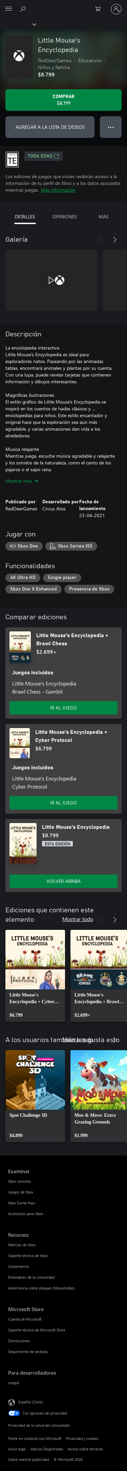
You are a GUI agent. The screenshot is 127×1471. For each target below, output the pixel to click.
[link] (35, 976)
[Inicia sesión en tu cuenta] (116, 9)
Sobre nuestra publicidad (28, 1459)
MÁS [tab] (103, 216)
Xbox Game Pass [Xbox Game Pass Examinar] (21, 1203)
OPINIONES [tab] (64, 216)
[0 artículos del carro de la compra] (100, 9)
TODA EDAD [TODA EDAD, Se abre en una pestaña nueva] (43, 156)
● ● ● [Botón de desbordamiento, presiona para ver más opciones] (111, 127)
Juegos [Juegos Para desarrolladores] (13, 1382)
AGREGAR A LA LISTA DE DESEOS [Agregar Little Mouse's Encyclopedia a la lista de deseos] (50, 127)
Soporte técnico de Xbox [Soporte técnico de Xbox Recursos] (28, 1255)
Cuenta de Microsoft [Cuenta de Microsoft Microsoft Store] (25, 1319)
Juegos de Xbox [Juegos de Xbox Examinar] (20, 1192)
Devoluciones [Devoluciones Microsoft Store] (19, 1341)
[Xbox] (17, 24)
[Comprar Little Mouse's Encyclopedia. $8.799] (63, 100)
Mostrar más (22, 481)
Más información (58, 190)
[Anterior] (101, 239)
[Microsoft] (63, 5)
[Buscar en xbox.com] (23, 8)
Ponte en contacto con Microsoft (34, 1438)
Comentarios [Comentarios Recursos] (18, 1266)
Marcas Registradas (46, 1449)
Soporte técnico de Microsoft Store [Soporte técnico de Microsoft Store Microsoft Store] (36, 1330)
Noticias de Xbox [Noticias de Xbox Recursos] (22, 1245)
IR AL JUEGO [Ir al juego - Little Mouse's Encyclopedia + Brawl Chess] (63, 707)
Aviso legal (17, 1449)
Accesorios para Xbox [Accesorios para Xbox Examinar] (25, 1213)
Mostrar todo (77, 918)
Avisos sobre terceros (85, 1449)
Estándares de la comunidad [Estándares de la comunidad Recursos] (31, 1277)
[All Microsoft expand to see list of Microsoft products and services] (8, 9)
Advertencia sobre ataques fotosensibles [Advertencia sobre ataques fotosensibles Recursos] (41, 1288)
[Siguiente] (115, 239)
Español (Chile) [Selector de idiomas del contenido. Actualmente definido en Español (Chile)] (30, 1402)
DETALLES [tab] (25, 216)
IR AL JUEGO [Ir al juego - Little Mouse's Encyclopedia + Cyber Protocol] (63, 802)
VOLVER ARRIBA (63, 881)
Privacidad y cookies (82, 1438)
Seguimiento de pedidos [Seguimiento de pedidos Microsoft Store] (28, 1351)
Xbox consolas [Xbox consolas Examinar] (19, 1181)
